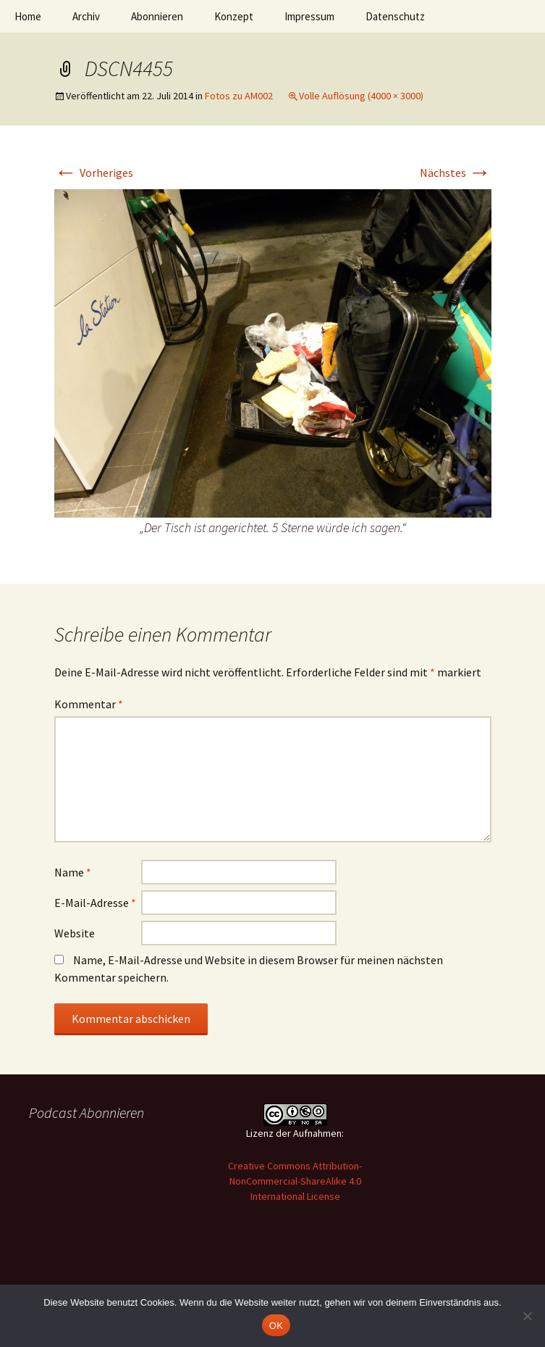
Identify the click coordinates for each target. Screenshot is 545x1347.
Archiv (86, 16)
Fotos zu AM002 (239, 95)
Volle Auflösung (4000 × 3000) (361, 95)
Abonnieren (157, 16)
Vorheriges (93, 172)
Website (74, 933)
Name (72, 872)
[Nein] (527, 1316)
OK (276, 1325)
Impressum (309, 16)
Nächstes (455, 172)
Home (27, 16)
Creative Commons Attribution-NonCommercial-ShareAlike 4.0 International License (295, 1181)
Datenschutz (395, 16)
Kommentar (88, 704)
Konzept (233, 16)
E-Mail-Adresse (95, 902)
